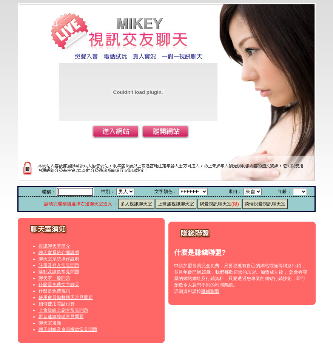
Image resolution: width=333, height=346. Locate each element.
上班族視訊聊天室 (176, 204)
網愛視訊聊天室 (219, 204)
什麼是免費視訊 (54, 291)
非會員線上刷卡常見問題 (63, 310)
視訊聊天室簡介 (54, 246)
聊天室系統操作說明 (59, 259)
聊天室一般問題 (54, 278)
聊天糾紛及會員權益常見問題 (68, 329)
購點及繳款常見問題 (59, 271)
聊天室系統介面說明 (59, 252)
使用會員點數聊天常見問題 (66, 297)
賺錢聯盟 (210, 291)
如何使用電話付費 (57, 303)
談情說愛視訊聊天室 (265, 204)
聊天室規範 (50, 323)
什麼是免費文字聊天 (59, 284)
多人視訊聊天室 (136, 204)
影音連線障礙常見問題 (61, 316)
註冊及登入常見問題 (59, 265)
